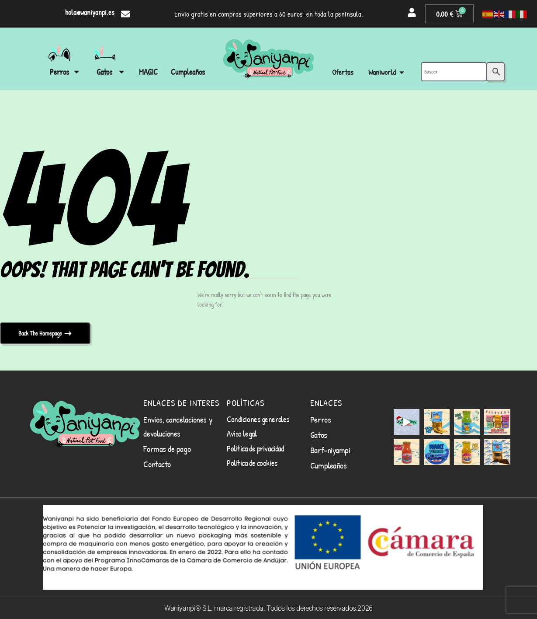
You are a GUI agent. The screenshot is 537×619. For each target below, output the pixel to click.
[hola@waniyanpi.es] (125, 14)
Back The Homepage (40, 333)
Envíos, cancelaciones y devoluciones (177, 426)
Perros (320, 419)
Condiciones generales (258, 419)
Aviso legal (241, 433)
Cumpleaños (328, 465)
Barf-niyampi (330, 450)
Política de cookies (252, 463)
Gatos (318, 435)
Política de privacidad (255, 448)
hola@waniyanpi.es (89, 12)
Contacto (156, 464)
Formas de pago (167, 449)
